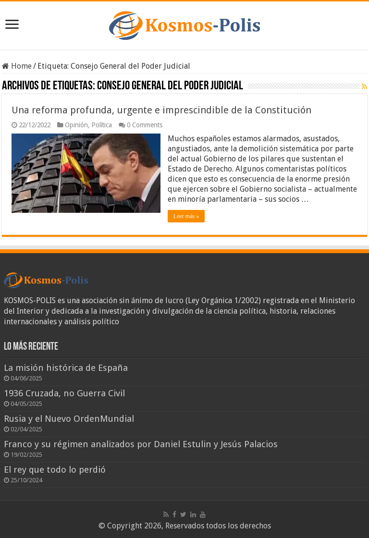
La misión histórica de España (66, 368)
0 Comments (144, 125)
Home (17, 66)
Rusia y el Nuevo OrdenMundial (69, 419)
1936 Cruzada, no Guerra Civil (64, 393)
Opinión (76, 125)
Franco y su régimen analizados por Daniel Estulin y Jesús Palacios (141, 444)
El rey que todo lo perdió (55, 470)
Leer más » (186, 216)
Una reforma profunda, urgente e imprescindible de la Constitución (161, 110)
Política (101, 125)
